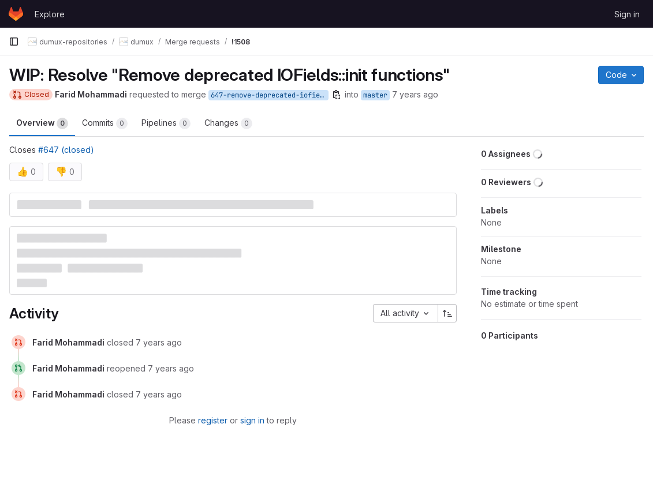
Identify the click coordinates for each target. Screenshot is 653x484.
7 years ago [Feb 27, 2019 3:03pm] (415, 94)
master (375, 95)
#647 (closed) (66, 150)
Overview (42, 123)
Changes (228, 123)
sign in (252, 420)
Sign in (627, 14)
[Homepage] (15, 14)
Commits (105, 123)
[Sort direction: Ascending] (447, 313)
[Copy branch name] (337, 95)
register (212, 420)
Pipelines (166, 123)
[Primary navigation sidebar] (14, 41)
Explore (50, 14)
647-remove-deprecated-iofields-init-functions (270, 95)
